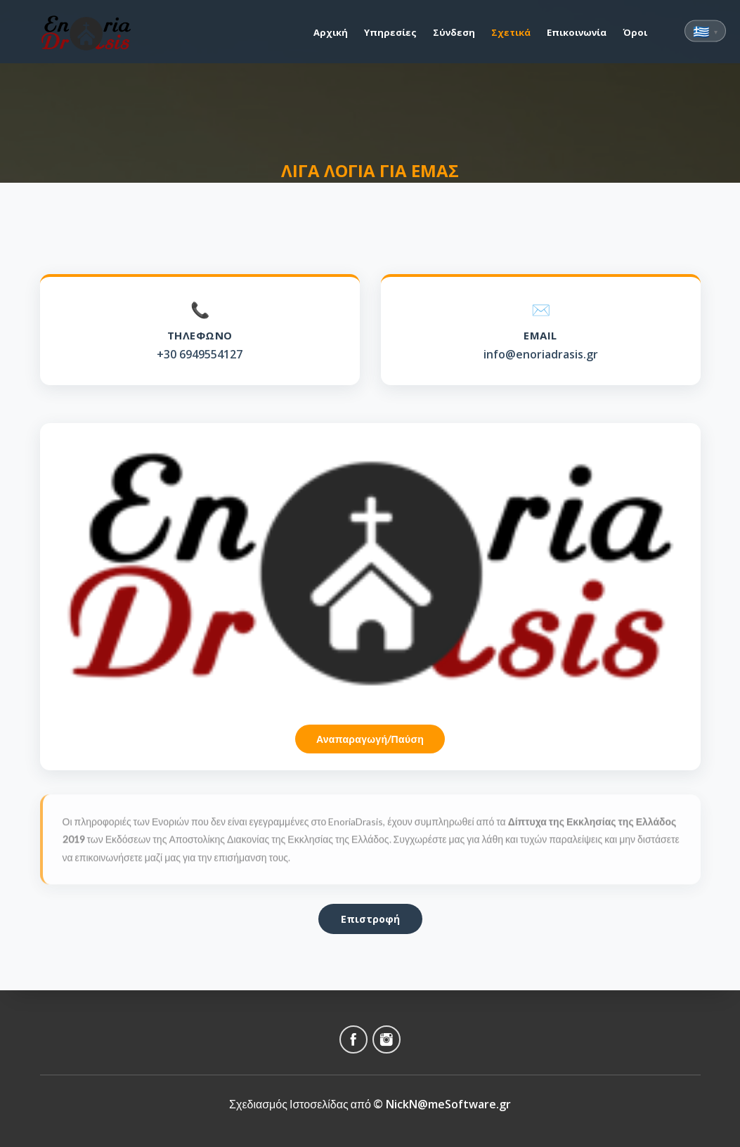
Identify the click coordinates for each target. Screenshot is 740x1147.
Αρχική (330, 32)
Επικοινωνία (576, 32)
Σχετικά (511, 32)
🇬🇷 (705, 31)
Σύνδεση (454, 32)
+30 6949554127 (199, 354)
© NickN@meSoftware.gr (442, 1104)
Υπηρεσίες (390, 32)
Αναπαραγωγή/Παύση (370, 739)
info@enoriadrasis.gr (540, 355)
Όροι (635, 32)
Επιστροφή (370, 919)
